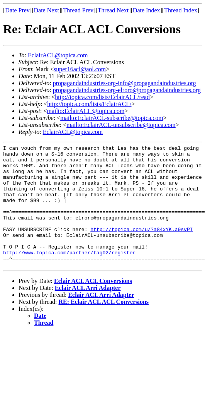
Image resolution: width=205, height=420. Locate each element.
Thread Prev (78, 10)
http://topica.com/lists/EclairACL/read (102, 97)
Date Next (46, 10)
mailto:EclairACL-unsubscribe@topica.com (121, 125)
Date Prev (17, 10)
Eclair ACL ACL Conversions (93, 305)
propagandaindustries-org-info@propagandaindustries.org (124, 83)
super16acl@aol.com (80, 69)
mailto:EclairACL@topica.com (85, 111)
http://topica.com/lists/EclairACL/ (89, 104)
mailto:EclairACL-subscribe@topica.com (111, 118)
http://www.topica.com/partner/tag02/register (69, 274)
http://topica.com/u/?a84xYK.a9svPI (141, 246)
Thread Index (180, 10)
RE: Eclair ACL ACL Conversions (104, 326)
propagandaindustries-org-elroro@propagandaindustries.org (127, 90)
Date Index (146, 10)
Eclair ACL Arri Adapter (88, 312)
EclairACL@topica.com (58, 55)
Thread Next (113, 10)
